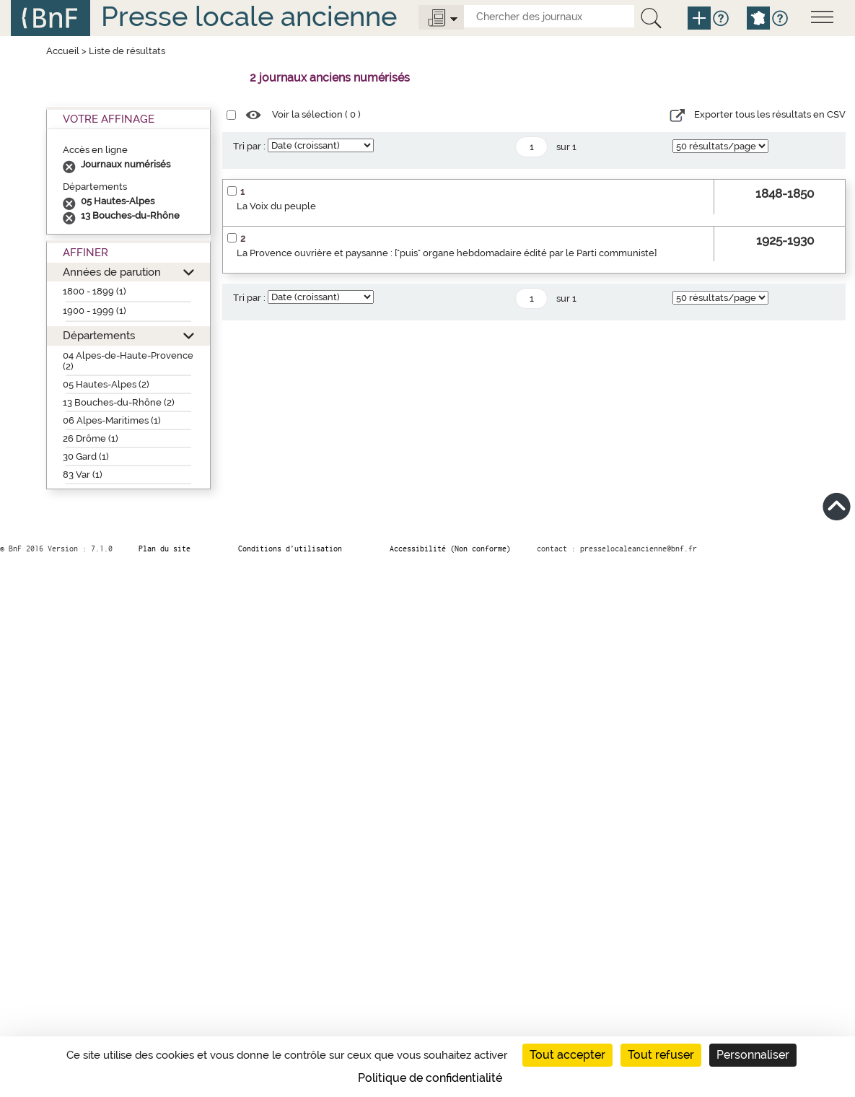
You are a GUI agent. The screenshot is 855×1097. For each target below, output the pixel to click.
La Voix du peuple (276, 206)
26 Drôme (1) (90, 438)
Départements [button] (99, 335)
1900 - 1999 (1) (94, 310)
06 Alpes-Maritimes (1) (112, 420)
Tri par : (249, 146)
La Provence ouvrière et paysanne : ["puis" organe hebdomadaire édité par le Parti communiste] (447, 253)
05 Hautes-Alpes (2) (106, 384)
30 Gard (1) (86, 456)
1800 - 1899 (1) (94, 291)
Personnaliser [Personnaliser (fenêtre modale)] (752, 1055)
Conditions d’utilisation (290, 548)
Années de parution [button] (112, 272)
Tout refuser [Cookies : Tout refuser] (661, 1055)
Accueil (62, 50)
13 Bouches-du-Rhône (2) (119, 402)
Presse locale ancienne (249, 16)
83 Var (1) (82, 474)
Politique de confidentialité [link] (430, 1078)
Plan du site (164, 548)
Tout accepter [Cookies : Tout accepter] (567, 1055)
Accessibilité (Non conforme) (450, 548)
